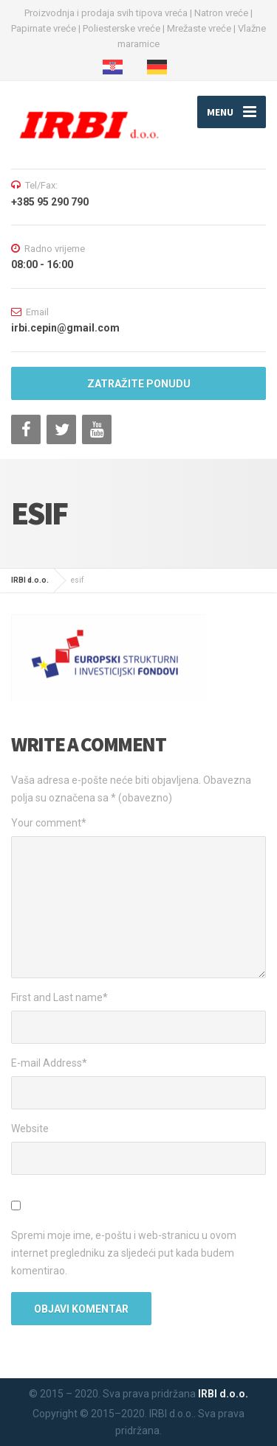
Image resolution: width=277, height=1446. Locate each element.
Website (30, 1128)
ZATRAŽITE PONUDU (139, 384)
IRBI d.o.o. (223, 1394)
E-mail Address (49, 1063)
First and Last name (59, 997)
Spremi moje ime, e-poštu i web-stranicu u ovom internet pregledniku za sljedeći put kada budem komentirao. (123, 1253)
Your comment (48, 823)
